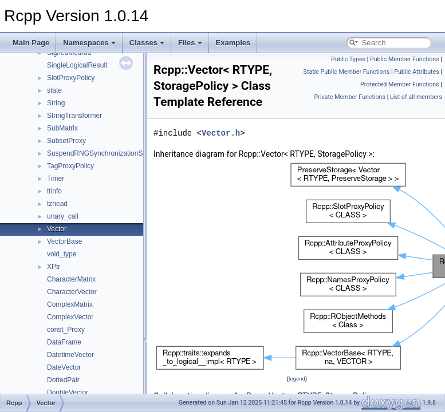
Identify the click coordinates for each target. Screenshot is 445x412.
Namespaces (89, 42)
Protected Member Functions (399, 84)
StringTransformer (74, 116)
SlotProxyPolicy (70, 78)
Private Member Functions (349, 97)
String (56, 103)
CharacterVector (72, 292)
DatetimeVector (70, 355)
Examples (233, 42)
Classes (146, 42)
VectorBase (64, 241)
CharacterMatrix (71, 279)
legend (297, 378)
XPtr (53, 267)
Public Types (348, 59)
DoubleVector (67, 393)
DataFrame (64, 342)
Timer (55, 179)
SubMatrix (62, 128)
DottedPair (63, 380)
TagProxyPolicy (70, 166)
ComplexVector (70, 317)
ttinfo (54, 191)
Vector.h (221, 133)
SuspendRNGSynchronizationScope (102, 153)
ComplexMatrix (70, 304)
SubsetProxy (66, 141)
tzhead (57, 204)
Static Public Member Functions (347, 72)
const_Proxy (66, 330)
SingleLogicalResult (77, 65)
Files (190, 42)
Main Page (31, 42)
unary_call (62, 216)
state (54, 90)
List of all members (416, 97)
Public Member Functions (404, 59)
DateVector (64, 367)
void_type (61, 254)
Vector (56, 229)
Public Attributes (416, 72)
